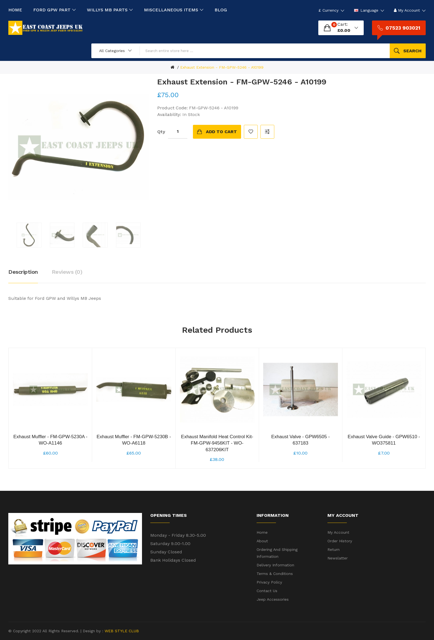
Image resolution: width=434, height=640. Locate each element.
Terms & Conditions (275, 573)
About (262, 541)
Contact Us (267, 591)
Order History (339, 541)
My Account (338, 532)
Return (333, 549)
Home (262, 532)
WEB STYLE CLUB (121, 631)
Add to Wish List (251, 132)
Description (23, 272)
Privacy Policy (269, 582)
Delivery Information (275, 565)
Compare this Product (267, 132)
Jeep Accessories (273, 599)
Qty (161, 131)
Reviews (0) (67, 272)
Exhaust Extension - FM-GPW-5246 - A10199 (222, 67)
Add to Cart (221, 131)
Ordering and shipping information (277, 553)
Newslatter (337, 558)
